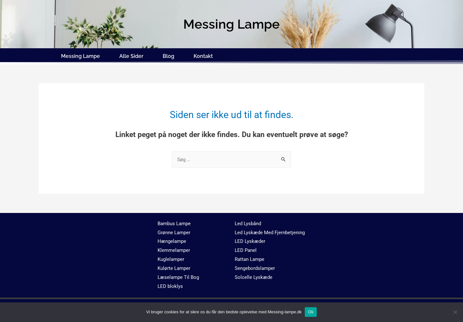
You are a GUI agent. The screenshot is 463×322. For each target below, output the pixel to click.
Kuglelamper (171, 258)
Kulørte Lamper (174, 267)
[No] (455, 312)
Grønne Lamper (174, 231)
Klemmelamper (174, 249)
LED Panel (246, 249)
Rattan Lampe (249, 258)
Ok (310, 311)
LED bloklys (170, 285)
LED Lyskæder (250, 240)
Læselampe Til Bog (178, 276)
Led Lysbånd (248, 222)
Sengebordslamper (255, 267)
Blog (168, 55)
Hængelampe (172, 240)
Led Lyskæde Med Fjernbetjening (270, 231)
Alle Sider (131, 55)
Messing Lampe (80, 55)
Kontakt (203, 55)
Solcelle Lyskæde (253, 276)
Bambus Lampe (174, 222)
